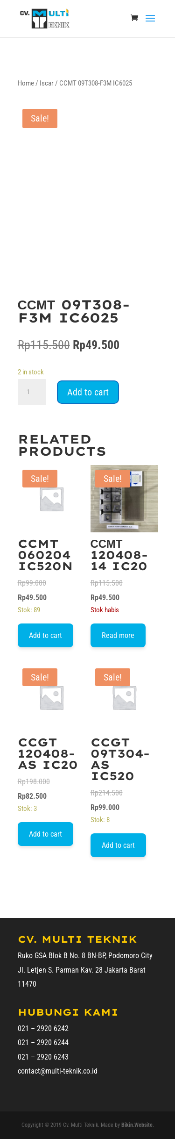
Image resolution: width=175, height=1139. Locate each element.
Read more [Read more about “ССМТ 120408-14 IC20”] (118, 635)
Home (26, 83)
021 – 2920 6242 (43, 1028)
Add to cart (88, 392)
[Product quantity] (32, 392)
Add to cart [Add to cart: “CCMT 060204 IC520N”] (45, 635)
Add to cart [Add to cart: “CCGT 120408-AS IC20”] (45, 834)
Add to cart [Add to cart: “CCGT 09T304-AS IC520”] (118, 845)
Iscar (47, 83)
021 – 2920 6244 (43, 1042)
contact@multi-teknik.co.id (58, 1071)
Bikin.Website (137, 1125)
